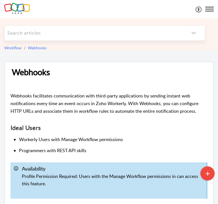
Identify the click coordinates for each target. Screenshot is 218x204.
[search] (93, 33)
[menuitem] (198, 9)
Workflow (13, 47)
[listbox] (193, 33)
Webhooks (37, 47)
